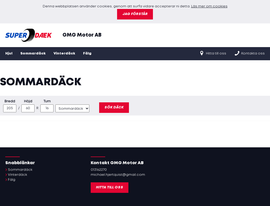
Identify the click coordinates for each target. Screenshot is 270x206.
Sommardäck (33, 53)
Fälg (87, 53)
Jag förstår (135, 14)
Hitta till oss (212, 53)
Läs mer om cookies (209, 6)
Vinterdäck (64, 53)
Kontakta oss (249, 53)
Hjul (8, 53)
